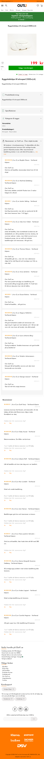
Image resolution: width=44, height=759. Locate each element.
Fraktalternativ (6, 674)
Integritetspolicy (6, 678)
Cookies (4, 680)
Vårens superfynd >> (7, 1)
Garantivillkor (6, 670)
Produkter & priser (7, 672)
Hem (2, 10)
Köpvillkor (5, 666)
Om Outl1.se (6, 676)
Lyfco (3, 126)
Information (40, 1)
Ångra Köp (5, 668)
